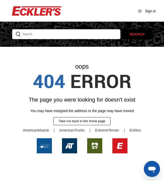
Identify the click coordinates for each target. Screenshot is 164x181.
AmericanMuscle (36, 130)
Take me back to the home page (82, 121)
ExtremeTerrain (107, 130)
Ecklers (135, 130)
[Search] (66, 34)
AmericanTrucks (72, 130)
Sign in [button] (150, 11)
